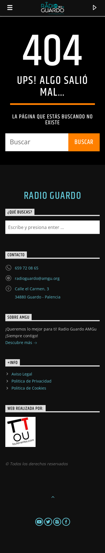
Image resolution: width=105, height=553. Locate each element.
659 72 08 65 (26, 268)
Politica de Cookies (28, 388)
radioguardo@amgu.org (37, 278)
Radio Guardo (52, 196)
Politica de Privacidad (31, 381)
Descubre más (21, 343)
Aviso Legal (21, 374)
